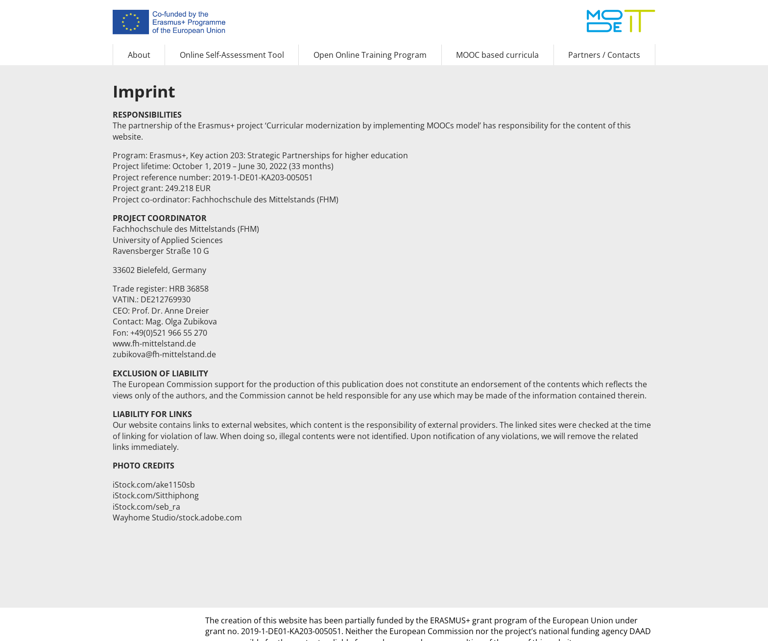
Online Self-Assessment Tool (232, 54)
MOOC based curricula (497, 54)
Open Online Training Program (370, 54)
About (139, 54)
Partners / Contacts (604, 54)
